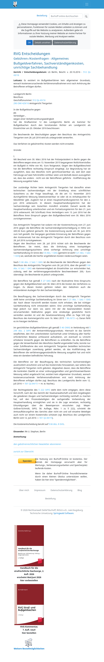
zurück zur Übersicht (24, 451)
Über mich (24, 490)
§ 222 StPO (44, 389)
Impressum (39, 490)
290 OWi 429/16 (21, 103)
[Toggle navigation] (86, 4)
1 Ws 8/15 (70, 318)
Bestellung (42, 15)
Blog (79, 490)
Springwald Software (63, 513)
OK (29, 42)
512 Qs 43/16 (39, 100)
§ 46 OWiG (65, 327)
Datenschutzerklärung (65, 42)
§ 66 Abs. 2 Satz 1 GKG (31, 262)
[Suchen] (65, 16)
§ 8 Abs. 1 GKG (50, 252)
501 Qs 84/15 (31, 383)
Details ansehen (42, 42)
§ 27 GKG (46, 280)
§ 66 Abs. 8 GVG (56, 424)
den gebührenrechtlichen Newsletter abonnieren (37, 444)
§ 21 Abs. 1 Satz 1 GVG (78, 299)
